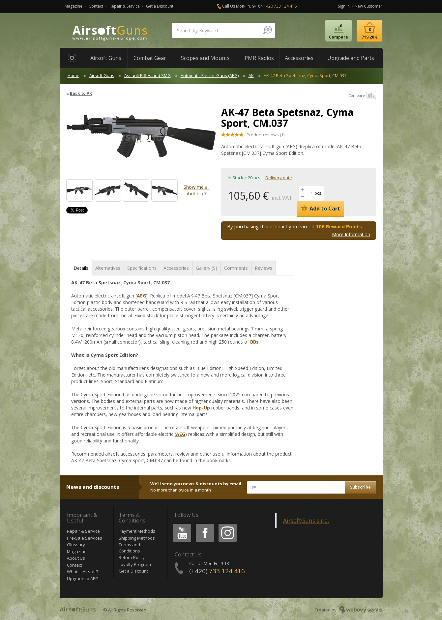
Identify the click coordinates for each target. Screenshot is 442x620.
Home (73, 75)
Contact (96, 6)
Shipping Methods (137, 538)
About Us (76, 558)
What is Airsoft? (82, 572)
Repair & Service (124, 6)
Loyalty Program (135, 564)
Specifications (142, 268)
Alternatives (107, 268)
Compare (362, 95)
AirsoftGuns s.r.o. (306, 520)
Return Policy (132, 557)
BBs (254, 342)
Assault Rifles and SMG (147, 75)
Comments (236, 268)
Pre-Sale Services (84, 538)
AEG (141, 296)
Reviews (263, 268)
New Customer (368, 6)
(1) (265, 135)
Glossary (76, 545)
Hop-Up (201, 408)
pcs (317, 193)
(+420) (217, 571)
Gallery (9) (206, 268)
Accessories (176, 268)
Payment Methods (137, 531)
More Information (351, 234)
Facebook (204, 525)
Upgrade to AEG (83, 578)
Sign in (344, 6)
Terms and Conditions (129, 548)
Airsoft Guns (101, 75)
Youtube (180, 525)
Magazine (73, 6)
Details (81, 268)
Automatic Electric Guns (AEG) (210, 75)
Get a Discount (159, 6)
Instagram (227, 525)
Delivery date (278, 178)
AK (251, 75)
